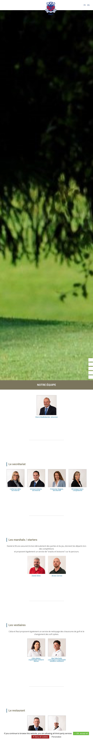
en (88, 5)
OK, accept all (81, 733)
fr (85, 5)
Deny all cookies (40, 737)
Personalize (56, 737)
